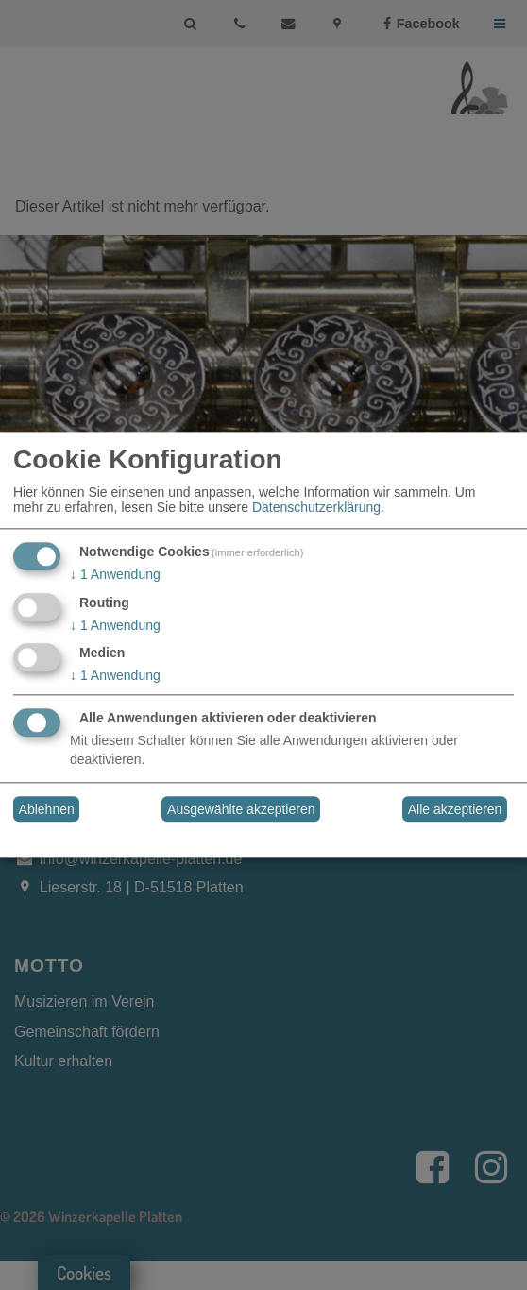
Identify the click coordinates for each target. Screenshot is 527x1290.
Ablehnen (47, 809)
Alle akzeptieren (455, 809)
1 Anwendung (115, 574)
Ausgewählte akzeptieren (240, 809)
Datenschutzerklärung (316, 507)
